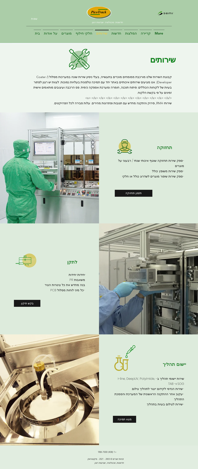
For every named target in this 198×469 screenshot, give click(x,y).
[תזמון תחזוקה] (133, 193)
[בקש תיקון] (27, 303)
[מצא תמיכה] (124, 419)
